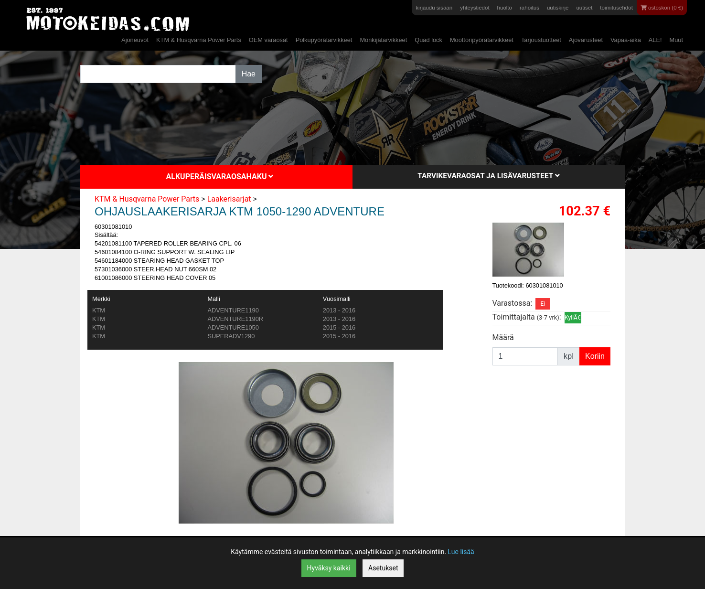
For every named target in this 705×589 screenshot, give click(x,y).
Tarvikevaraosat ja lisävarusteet (488, 175)
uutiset (584, 8)
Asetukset (383, 568)
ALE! (655, 39)
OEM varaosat (268, 39)
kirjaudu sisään (434, 8)
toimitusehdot (616, 8)
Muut (676, 39)
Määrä (503, 337)
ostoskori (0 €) (662, 8)
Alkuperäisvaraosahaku (220, 176)
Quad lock (428, 39)
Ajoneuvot (135, 39)
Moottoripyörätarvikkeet (481, 39)
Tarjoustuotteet (541, 39)
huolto (504, 8)
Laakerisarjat (229, 198)
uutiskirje (557, 8)
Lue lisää (461, 552)
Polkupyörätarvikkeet (324, 39)
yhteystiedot (474, 8)
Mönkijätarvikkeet (383, 39)
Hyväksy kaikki (329, 568)
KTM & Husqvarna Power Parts (198, 39)
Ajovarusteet (586, 39)
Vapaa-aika (625, 39)
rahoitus (529, 8)
